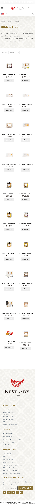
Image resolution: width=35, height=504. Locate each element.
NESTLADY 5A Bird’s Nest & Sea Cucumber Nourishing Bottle (25, 194)
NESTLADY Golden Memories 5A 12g (9, 224)
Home (3, 21)
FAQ (4, 456)
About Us (7, 454)
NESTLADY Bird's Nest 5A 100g (9, 283)
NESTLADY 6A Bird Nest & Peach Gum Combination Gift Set (25, 164)
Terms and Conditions (12, 465)
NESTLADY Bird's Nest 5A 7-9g (25, 313)
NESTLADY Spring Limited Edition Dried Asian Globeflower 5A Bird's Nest (25, 75)
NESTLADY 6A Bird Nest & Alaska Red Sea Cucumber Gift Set (9, 104)
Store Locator (9, 468)
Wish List (6, 445)
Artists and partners (12, 473)
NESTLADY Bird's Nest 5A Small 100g (9, 134)
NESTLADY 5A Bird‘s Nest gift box (9, 164)
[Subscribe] (25, 488)
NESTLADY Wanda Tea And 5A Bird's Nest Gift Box (9, 341)
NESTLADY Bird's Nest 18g (25, 253)
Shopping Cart (9, 436)
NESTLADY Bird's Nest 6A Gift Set (25, 134)
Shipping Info (8, 459)
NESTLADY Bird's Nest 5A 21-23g (25, 343)
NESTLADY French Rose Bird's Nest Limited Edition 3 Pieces (9, 75)
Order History (9, 442)
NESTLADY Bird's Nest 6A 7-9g (25, 224)
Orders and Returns (12, 439)
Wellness (9, 21)
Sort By (4, 52)
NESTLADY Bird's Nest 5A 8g (25, 283)
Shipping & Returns (11, 470)
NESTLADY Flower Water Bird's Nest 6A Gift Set (25, 104)
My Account (8, 434)
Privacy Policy (9, 462)
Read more (9, 347)
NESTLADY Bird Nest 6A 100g (9, 313)
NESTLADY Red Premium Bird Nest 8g (9, 194)
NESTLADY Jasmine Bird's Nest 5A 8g (9, 253)
